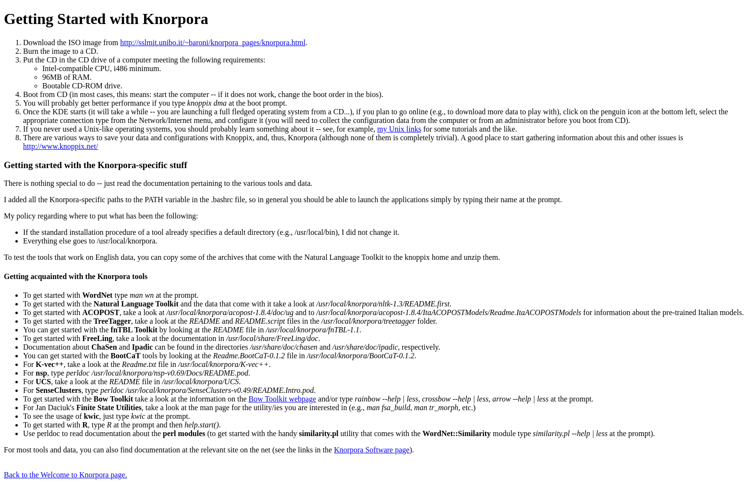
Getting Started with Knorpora (106, 18)
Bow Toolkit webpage (282, 399)
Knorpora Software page (371, 450)
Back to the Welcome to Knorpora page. (65, 475)
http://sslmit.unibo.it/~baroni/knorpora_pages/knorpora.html (212, 42)
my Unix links (399, 129)
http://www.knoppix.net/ (60, 146)
